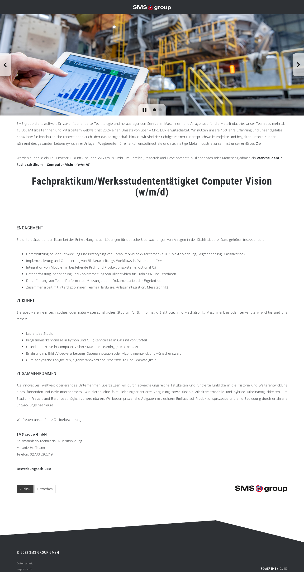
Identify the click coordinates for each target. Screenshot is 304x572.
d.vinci (284, 568)
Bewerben (45, 489)
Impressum (24, 569)
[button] (5, 64)
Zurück (25, 489)
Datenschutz (25, 563)
